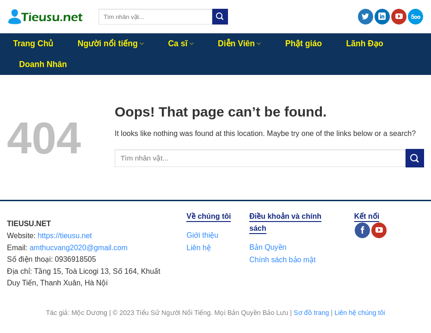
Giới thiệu (202, 235)
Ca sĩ (180, 43)
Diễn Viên (239, 43)
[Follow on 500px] (415, 17)
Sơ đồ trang (311, 312)
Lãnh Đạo (364, 43)
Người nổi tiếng (111, 43)
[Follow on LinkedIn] (382, 17)
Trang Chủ (33, 43)
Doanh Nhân (43, 64)
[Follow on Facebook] (362, 230)
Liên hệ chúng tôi (359, 312)
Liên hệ (198, 248)
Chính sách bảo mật (282, 260)
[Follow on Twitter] (365, 17)
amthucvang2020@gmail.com (79, 248)
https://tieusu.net (64, 236)
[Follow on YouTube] (398, 17)
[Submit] (220, 17)
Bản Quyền (267, 247)
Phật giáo (303, 43)
